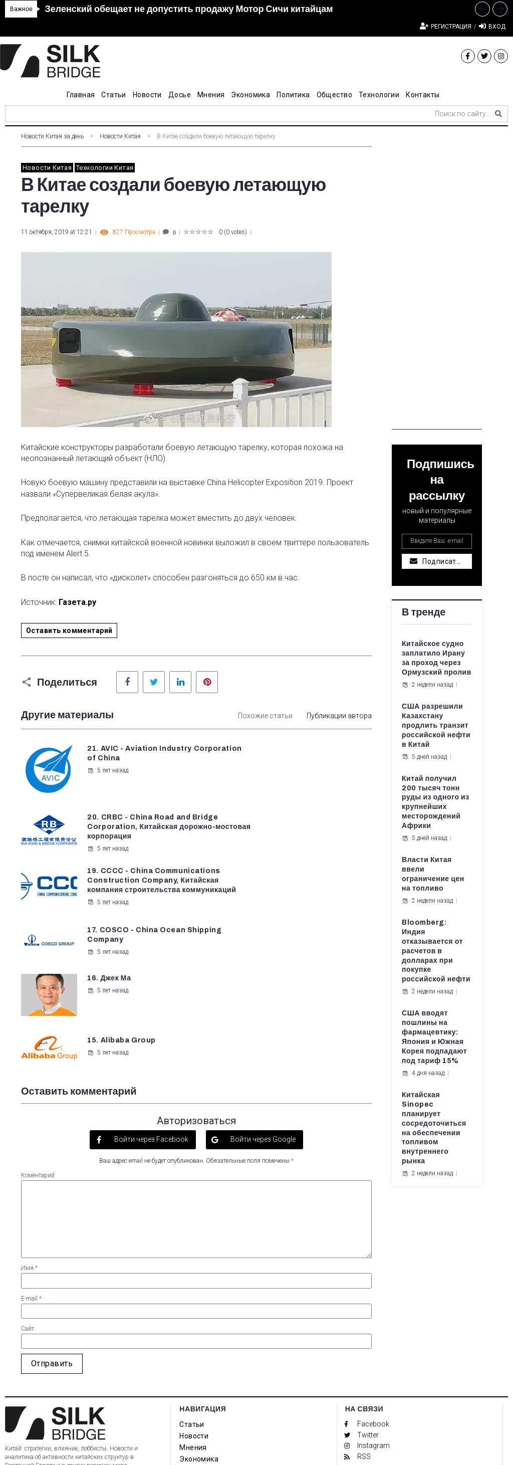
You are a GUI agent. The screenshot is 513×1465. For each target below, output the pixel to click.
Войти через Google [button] (262, 1013)
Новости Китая (120, 136)
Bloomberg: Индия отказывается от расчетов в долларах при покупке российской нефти (436, 951)
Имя (29, 1141)
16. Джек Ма (108, 896)
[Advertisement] (437, 279)
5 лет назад (107, 779)
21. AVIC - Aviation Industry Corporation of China (133, 758)
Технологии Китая (104, 167)
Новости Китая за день (52, 136)
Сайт (27, 1201)
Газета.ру (77, 602)
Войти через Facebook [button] (150, 1013)
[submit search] (498, 113)
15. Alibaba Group (304, 896)
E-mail (31, 1171)
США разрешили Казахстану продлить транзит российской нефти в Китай (436, 725)
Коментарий (38, 1048)
